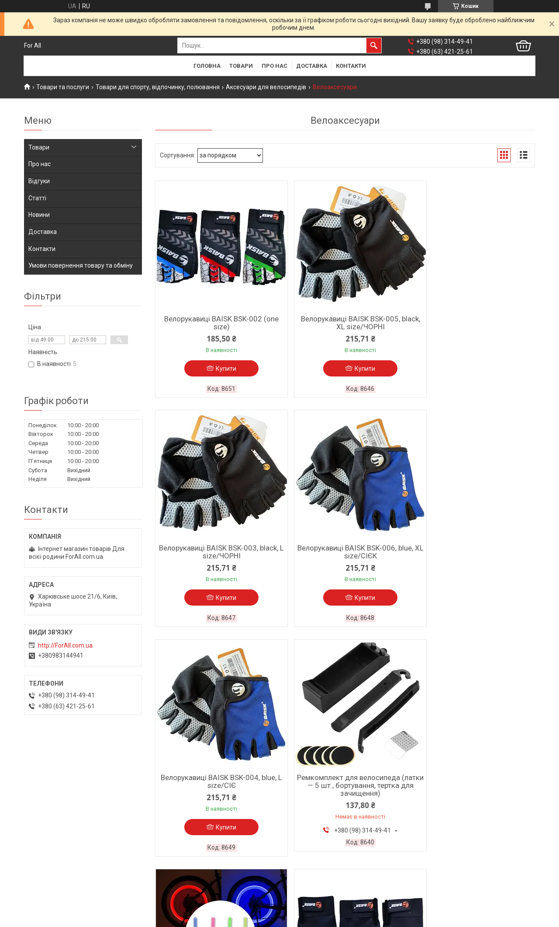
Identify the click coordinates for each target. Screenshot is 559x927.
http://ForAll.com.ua (65, 645)
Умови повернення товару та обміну (80, 265)
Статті (37, 198)
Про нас (274, 66)
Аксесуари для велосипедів (266, 87)
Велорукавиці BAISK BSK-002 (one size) (216, 323)
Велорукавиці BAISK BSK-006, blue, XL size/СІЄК (216, 553)
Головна (207, 66)
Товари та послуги (62, 87)
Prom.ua (321, 911)
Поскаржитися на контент (317, 919)
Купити (220, 368)
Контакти (351, 66)
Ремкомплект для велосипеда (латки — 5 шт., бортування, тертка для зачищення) (473, 557)
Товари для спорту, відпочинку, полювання (158, 87)
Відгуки (39, 181)
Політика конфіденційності (386, 919)
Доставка (311, 66)
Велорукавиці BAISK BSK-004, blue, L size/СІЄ (345, 553)
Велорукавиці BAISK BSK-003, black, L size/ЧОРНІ (473, 323)
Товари (241, 66)
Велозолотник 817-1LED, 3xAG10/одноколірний (216, 783)
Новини (39, 214)
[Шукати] (373, 45)
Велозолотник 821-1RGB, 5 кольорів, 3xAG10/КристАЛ (474, 783)
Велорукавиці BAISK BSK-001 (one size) (345, 783)
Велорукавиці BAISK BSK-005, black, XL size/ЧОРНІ (344, 323)
